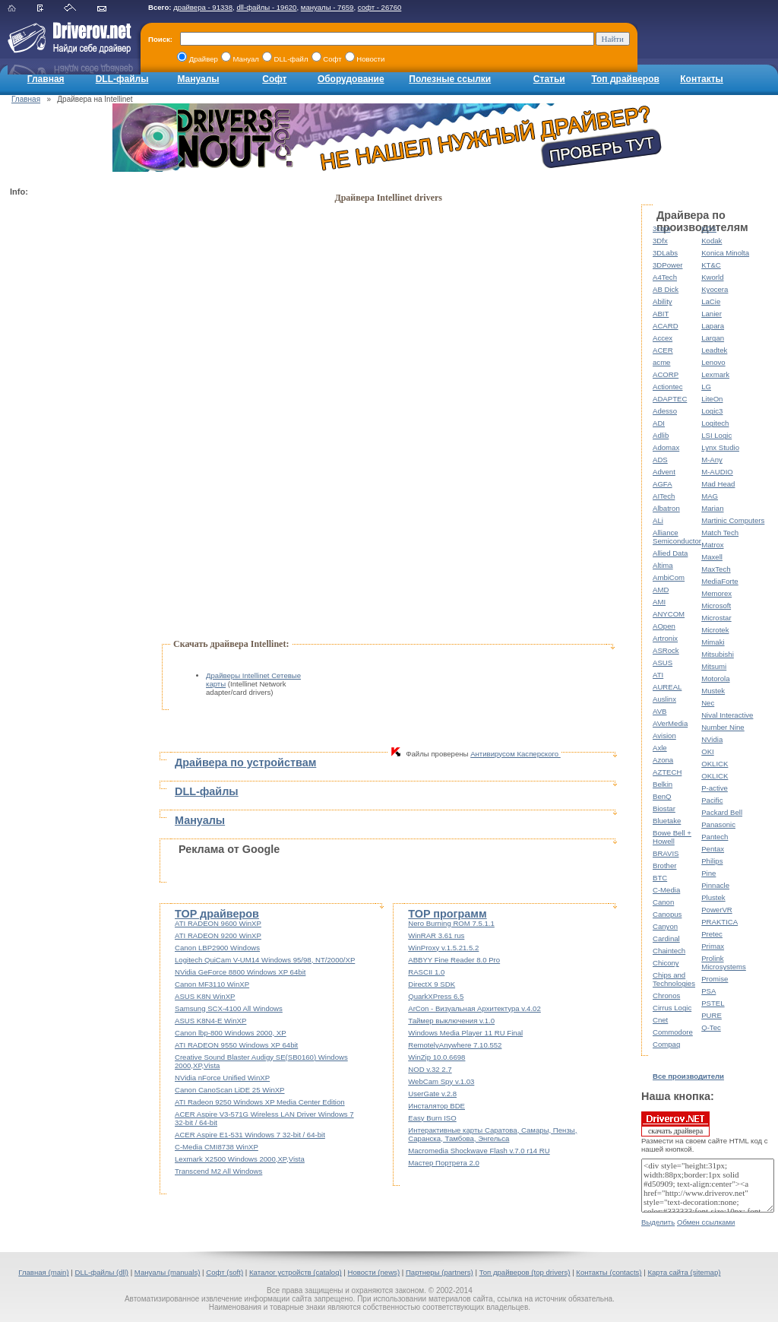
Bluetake (667, 820)
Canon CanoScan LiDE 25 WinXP (230, 1090)
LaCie (710, 301)
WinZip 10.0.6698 (436, 1057)
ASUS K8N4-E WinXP (210, 1020)
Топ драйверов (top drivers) (525, 1272)
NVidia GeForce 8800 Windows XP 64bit (240, 972)
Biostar (664, 808)
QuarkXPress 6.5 (435, 996)
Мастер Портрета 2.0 (443, 1163)
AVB (659, 711)
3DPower (667, 265)
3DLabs (665, 253)
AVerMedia (670, 723)
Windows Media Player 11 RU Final (465, 1033)
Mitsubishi (717, 654)
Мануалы (198, 79)
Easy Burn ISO (432, 1118)
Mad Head (718, 484)
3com (661, 228)
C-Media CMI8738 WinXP (216, 1147)
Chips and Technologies (674, 979)
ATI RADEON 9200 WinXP (218, 935)
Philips (712, 861)
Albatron (666, 508)
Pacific (712, 800)
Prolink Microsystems (723, 962)
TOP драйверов (217, 914)
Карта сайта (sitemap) (683, 1272)
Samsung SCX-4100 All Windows (229, 1008)
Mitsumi (713, 666)
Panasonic (718, 824)
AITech (664, 496)
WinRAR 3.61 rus (436, 935)
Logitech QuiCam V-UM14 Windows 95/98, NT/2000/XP (265, 960)
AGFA (662, 484)
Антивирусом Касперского (515, 754)
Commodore (673, 1032)
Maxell (712, 557)
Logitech (715, 423)
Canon (663, 902)
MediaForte (719, 581)
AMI (659, 602)
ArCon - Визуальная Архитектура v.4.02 (474, 1008)
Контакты (701, 79)
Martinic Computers (732, 520)
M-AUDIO (717, 472)
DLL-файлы (122, 79)
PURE (711, 1015)
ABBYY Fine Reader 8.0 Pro (454, 960)
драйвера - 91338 (202, 7)
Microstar (716, 617)
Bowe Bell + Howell (672, 837)
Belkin (662, 784)
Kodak (711, 240)
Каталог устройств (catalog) (295, 1272)
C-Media (666, 890)
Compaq (666, 1044)
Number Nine (723, 727)
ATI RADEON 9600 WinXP (218, 923)
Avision (664, 735)
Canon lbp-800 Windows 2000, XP (230, 1033)
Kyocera (714, 289)
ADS (660, 459)
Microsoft (716, 605)
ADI (659, 423)
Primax (712, 946)
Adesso (665, 411)
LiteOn (712, 399)
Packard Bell (721, 812)
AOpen (664, 626)
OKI (707, 751)
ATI (658, 675)
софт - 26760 (380, 7)
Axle (660, 747)
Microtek (715, 630)
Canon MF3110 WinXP (212, 984)
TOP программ (447, 914)
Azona (663, 760)
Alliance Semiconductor (677, 536)
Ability (662, 301)
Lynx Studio (720, 447)
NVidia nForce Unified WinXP (222, 1077)
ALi (658, 520)
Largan (712, 338)
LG (706, 386)
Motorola (715, 678)
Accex (662, 338)
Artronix (665, 638)
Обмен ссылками (706, 1222)
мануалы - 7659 (327, 7)
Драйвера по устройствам (245, 762)
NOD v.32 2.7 (429, 1069)
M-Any (712, 459)
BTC (660, 877)
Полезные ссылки (450, 79)
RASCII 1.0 (426, 972)
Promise (714, 979)
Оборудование (351, 79)
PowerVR (716, 909)
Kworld (712, 277)
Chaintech (669, 950)
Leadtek (714, 350)
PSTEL (712, 1003)
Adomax (666, 447)
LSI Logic (716, 435)
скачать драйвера (675, 1123)
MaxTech (715, 569)
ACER (663, 350)
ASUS (662, 662)
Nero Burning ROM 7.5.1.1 (451, 923)
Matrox (712, 545)
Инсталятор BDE (436, 1106)
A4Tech (665, 277)
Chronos (666, 995)
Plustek (713, 897)
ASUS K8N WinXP (205, 996)
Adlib (661, 435)
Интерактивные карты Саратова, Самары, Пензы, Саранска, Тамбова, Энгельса (492, 1134)
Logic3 (712, 411)
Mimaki (712, 642)
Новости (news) (374, 1272)
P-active (714, 788)
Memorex (716, 593)
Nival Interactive (727, 715)
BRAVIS (665, 853)
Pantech (714, 836)
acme (661, 362)
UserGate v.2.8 (432, 1093)
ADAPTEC (670, 399)
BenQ (662, 796)
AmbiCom (669, 577)
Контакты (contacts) (608, 1272)
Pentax (712, 849)
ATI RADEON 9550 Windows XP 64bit (236, 1045)
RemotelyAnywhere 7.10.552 (454, 1045)
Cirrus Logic (672, 1007)
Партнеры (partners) (439, 1272)
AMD (661, 589)
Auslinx (664, 699)
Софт (274, 79)
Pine (708, 873)
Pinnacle (715, 885)
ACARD (665, 326)
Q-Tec (711, 1027)
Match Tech (719, 532)
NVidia (712, 739)
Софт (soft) (224, 1272)
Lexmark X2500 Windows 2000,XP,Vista (240, 1159)
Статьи (549, 79)
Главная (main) (43, 1272)
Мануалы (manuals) (167, 1272)
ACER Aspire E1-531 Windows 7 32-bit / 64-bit (250, 1134)
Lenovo (713, 362)
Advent (664, 472)
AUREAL (667, 687)
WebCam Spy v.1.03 (441, 1081)
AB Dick (665, 289)
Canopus (667, 914)
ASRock (666, 650)
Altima (663, 565)
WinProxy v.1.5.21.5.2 (443, 947)
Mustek (713, 690)
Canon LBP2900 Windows (217, 947)
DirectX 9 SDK (431, 984)
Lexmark (715, 374)
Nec (707, 703)
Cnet (660, 1020)
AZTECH (667, 772)
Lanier (711, 313)
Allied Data (670, 553)
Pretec (712, 934)
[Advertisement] (70, 430)
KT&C (711, 265)
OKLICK (714, 763)
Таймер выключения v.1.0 (451, 1020)
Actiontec (667, 386)
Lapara (712, 326)
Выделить (658, 1222)
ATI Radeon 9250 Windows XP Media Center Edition (260, 1102)
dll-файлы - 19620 (266, 7)
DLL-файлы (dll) (101, 1272)
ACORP (665, 374)
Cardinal (666, 938)
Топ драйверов (625, 79)
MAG (709, 496)
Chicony (666, 963)
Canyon (665, 926)
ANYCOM (669, 614)
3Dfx (660, 240)
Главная (46, 79)
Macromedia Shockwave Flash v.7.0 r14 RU (478, 1150)
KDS (708, 228)
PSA (708, 991)
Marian (712, 508)
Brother (664, 865)
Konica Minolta (725, 253)
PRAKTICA (719, 922)
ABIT (661, 313)
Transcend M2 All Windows (218, 1171)
